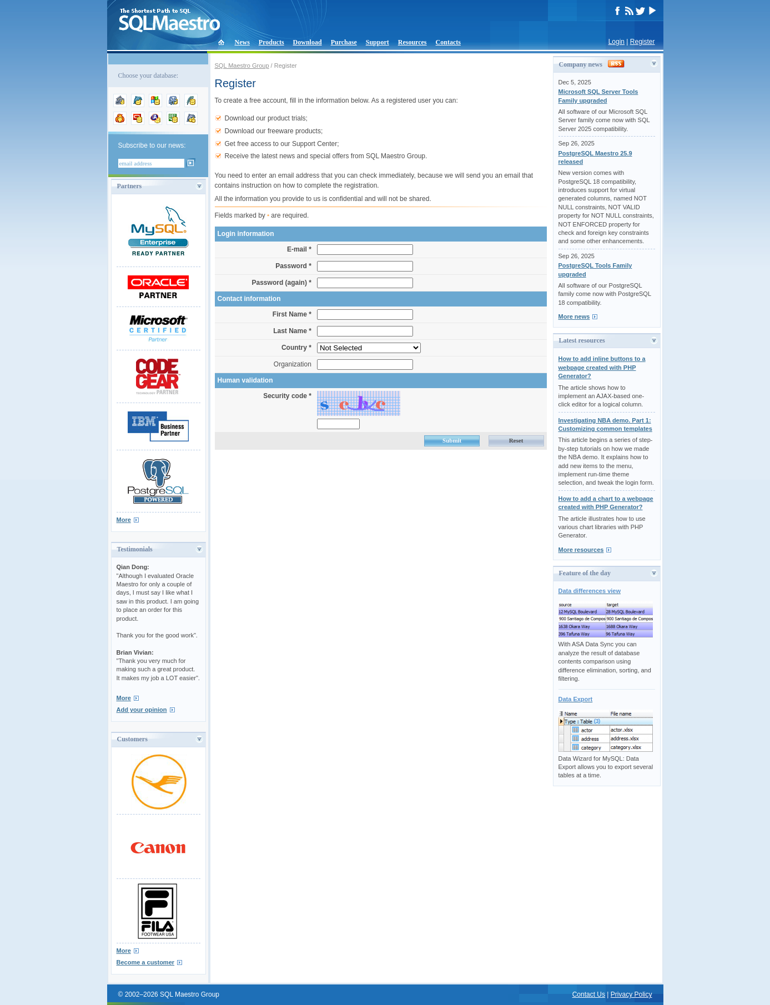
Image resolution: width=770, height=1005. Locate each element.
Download (307, 42)
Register (642, 42)
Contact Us (588, 994)
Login (616, 42)
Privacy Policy (631, 994)
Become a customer (146, 962)
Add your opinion (142, 709)
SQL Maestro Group (242, 65)
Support (377, 42)
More (124, 519)
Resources (412, 42)
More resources (581, 549)
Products (271, 42)
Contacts (448, 42)
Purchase (344, 42)
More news (574, 316)
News (242, 42)
